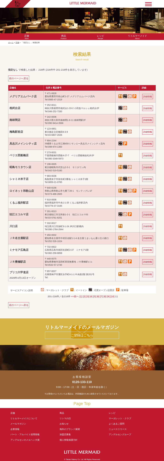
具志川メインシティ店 (23, 143)
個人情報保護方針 (69, 440)
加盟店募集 (66, 434)
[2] (84, 296)
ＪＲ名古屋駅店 (19, 238)
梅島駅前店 (16, 131)
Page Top (82, 403)
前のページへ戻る (18, 78)
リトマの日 (65, 418)
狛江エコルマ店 (19, 214)
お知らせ (64, 423)
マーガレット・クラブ (120, 418)
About (137, 36)
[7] (101, 296)
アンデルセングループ (121, 434)
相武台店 (14, 108)
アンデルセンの (25, 440)
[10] (112, 296)
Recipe (100, 36)
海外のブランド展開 (70, 429)
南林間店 (14, 119)
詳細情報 (147, 96)
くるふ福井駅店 (19, 202)
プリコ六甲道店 (19, 272)
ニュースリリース (118, 429)
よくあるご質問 (116, 423)
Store (26, 36)
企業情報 (14, 429)
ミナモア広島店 (19, 249)
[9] (108, 296)
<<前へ (75, 296)
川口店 (13, 226)
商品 (62, 413)
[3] (87, 296)
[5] (94, 296)
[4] (91, 296)
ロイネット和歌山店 (21, 190)
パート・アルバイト (25, 434)
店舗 (17, 43)
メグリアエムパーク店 (23, 96)
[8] (104, 296)
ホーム (10, 43)
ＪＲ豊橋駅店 (17, 261)
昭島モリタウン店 (20, 167)
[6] (98, 296)
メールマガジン (18, 423)
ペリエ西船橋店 (19, 155)
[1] (80, 296)
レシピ (113, 413)
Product (63, 36)
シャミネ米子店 (19, 179)
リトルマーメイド (23, 418)
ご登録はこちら (82, 335)
